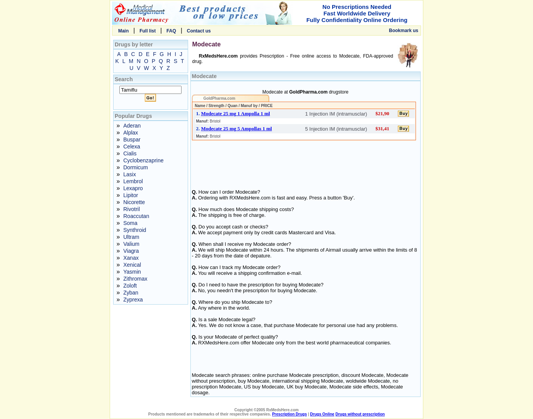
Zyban (130, 293)
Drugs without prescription (360, 414)
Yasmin (132, 272)
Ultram (131, 237)
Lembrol (133, 181)
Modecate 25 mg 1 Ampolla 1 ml (235, 113)
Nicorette (134, 202)
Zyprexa (133, 299)
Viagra (131, 251)
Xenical (132, 265)
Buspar (131, 139)
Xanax (131, 258)
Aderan (132, 126)
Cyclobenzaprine (143, 160)
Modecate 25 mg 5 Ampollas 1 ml (236, 128)
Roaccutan (136, 216)
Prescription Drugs (289, 414)
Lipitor (130, 195)
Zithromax (135, 279)
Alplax (130, 132)
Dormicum (135, 167)
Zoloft (130, 286)
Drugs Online (322, 414)
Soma (130, 223)
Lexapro (133, 188)
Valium (131, 244)
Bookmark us (403, 30)
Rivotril (131, 209)
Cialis (129, 153)
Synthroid (134, 230)
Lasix (129, 174)
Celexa (131, 146)
